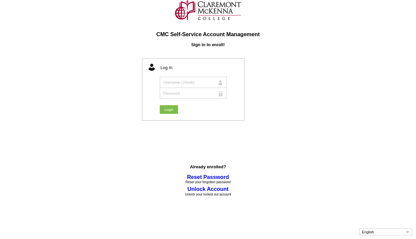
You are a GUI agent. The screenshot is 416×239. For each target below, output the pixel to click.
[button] (385, 232)
